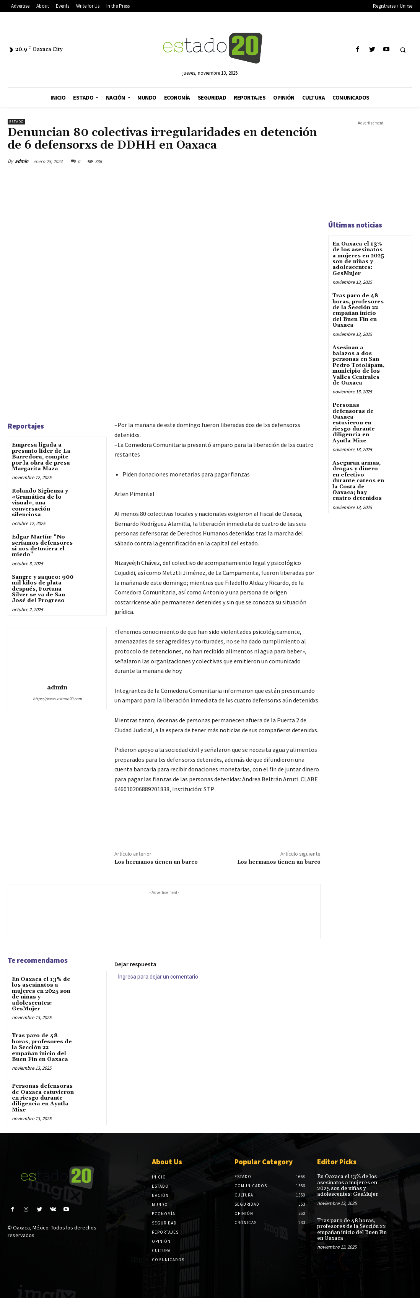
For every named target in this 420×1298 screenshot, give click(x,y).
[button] (402, 49)
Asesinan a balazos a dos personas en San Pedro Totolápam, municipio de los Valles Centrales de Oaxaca (358, 365)
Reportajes (165, 1232)
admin (21, 161)
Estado (16, 121)
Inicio (159, 1177)
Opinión (161, 1241)
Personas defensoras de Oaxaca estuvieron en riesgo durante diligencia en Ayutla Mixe (43, 1098)
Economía (163, 1213)
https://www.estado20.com (57, 698)
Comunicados (168, 1259)
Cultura (161, 1250)
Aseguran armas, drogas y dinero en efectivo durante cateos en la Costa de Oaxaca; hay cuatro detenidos (358, 481)
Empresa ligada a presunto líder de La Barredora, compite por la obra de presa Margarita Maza (41, 457)
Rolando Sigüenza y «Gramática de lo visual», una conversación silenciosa (40, 503)
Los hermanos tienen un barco (156, 862)
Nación (160, 1195)
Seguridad (164, 1223)
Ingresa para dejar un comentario (158, 977)
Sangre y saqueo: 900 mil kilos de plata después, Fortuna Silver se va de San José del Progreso (42, 589)
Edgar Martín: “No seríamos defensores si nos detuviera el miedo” (42, 546)
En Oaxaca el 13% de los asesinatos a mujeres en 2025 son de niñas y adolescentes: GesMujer (41, 994)
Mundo (160, 1204)
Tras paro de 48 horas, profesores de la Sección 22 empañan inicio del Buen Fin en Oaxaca (42, 1047)
